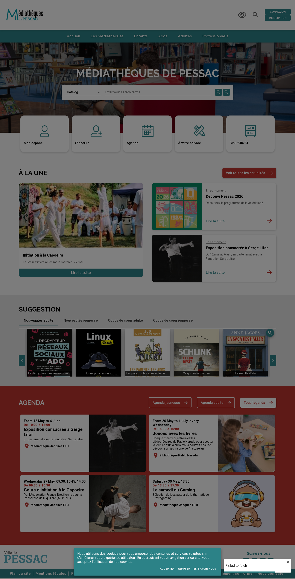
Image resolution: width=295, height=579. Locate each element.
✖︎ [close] (287, 562)
